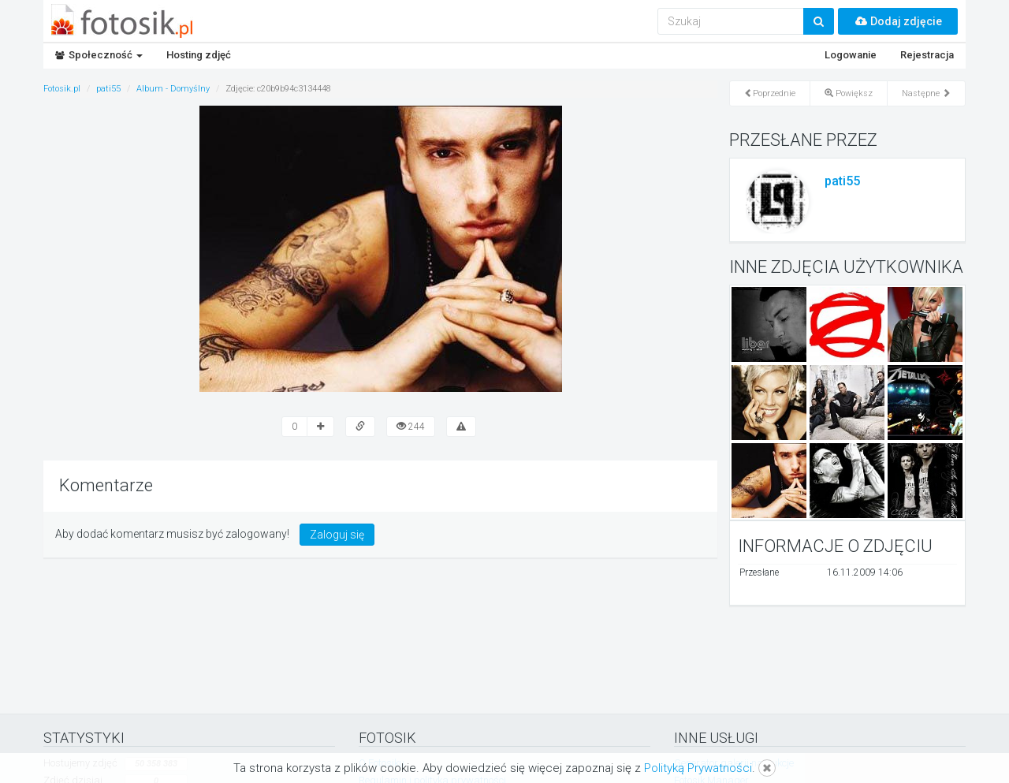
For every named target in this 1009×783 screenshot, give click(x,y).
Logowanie (851, 55)
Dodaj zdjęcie (898, 21)
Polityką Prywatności (698, 768)
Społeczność (99, 55)
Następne (926, 93)
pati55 (842, 180)
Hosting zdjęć (198, 55)
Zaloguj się (337, 534)
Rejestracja (927, 55)
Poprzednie (769, 93)
